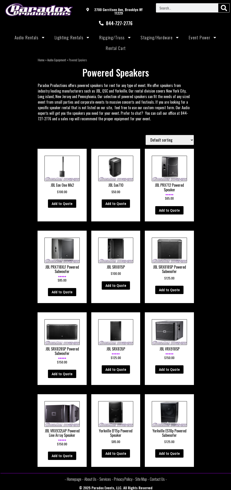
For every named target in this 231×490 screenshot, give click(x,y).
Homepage (74, 479)
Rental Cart (116, 48)
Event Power (203, 37)
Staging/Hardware (160, 37)
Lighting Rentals (72, 37)
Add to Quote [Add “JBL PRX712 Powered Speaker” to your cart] (169, 210)
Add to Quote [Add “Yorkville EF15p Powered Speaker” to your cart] (115, 453)
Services (105, 479)
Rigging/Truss (115, 37)
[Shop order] (170, 140)
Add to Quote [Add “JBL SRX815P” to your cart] (115, 285)
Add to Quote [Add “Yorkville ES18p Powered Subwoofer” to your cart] (169, 453)
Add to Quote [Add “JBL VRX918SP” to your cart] (169, 369)
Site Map (141, 479)
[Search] (223, 7)
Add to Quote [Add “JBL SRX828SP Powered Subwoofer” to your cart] (62, 373)
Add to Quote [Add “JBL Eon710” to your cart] (115, 203)
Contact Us (157, 479)
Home (41, 60)
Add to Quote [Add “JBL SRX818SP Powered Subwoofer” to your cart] (169, 289)
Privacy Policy (123, 479)
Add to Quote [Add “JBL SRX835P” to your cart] (115, 369)
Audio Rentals (30, 37)
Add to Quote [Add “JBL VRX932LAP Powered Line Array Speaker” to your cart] (62, 455)
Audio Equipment (56, 60)
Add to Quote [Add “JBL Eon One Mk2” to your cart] (62, 203)
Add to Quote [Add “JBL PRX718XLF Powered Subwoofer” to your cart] (62, 292)
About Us (90, 479)
